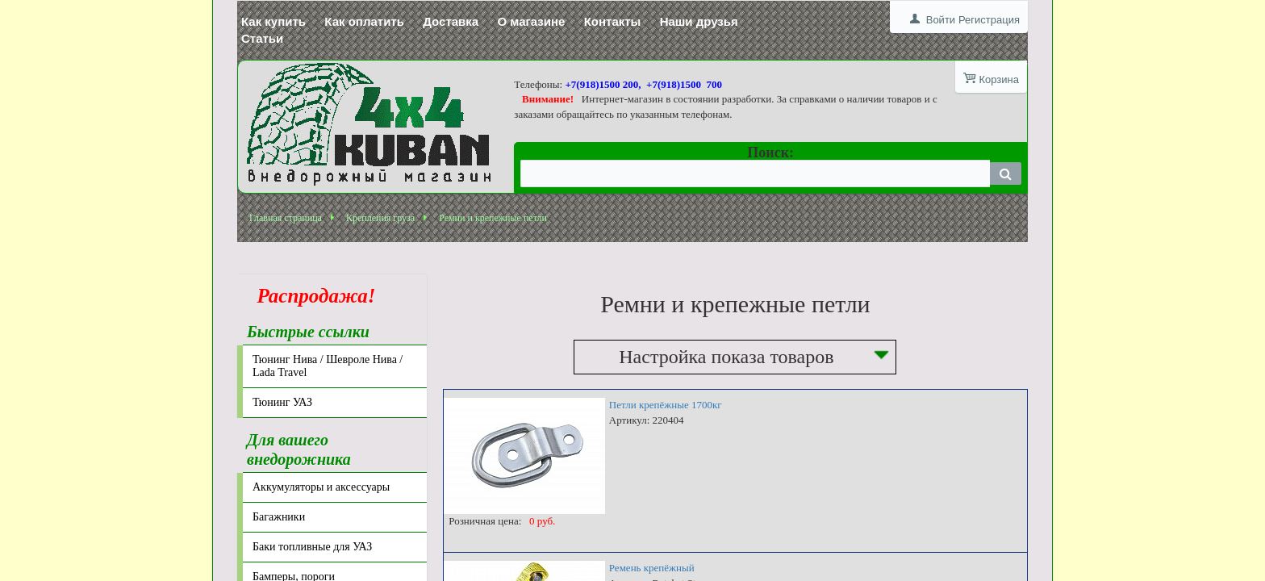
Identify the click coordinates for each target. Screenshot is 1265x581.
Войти (940, 20)
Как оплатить (364, 21)
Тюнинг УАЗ (282, 402)
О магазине (531, 21)
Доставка (450, 21)
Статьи (262, 38)
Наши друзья (699, 21)
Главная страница (285, 218)
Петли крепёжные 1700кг (665, 405)
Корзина (999, 79)
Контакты (612, 21)
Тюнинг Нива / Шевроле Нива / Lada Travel (328, 365)
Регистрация (989, 20)
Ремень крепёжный (652, 568)
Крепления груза (380, 218)
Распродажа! (311, 296)
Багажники (279, 517)
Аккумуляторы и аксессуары (321, 487)
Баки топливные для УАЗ (312, 547)
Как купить (273, 21)
